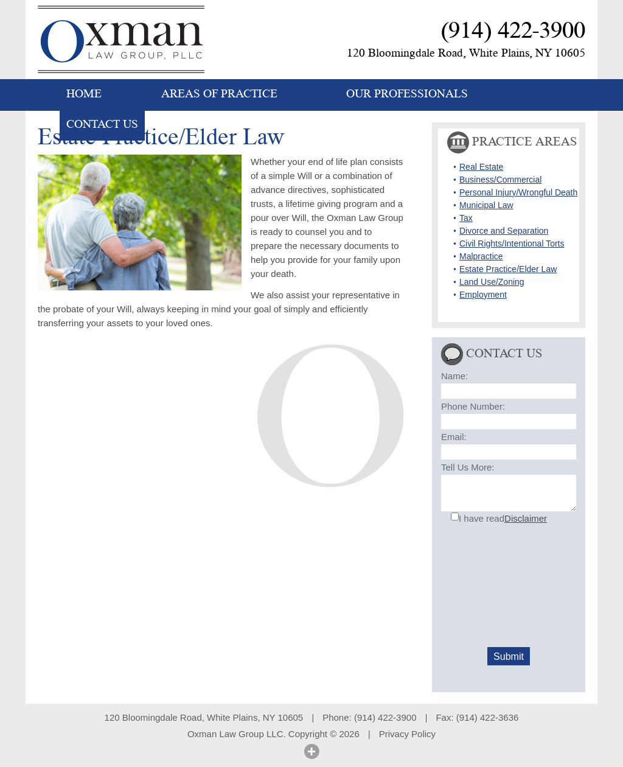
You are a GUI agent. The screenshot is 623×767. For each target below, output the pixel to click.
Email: (454, 437)
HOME (84, 94)
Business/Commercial (500, 179)
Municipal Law (486, 205)
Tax (466, 218)
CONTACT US (102, 124)
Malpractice (481, 256)
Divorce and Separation (503, 231)
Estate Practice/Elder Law (508, 269)
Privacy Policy (407, 734)
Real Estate (481, 167)
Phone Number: (473, 406)
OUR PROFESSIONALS (407, 94)
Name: (454, 376)
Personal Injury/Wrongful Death (518, 192)
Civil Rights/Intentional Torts (511, 243)
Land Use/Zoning (491, 282)
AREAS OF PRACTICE (219, 94)
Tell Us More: (468, 467)
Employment (483, 294)
